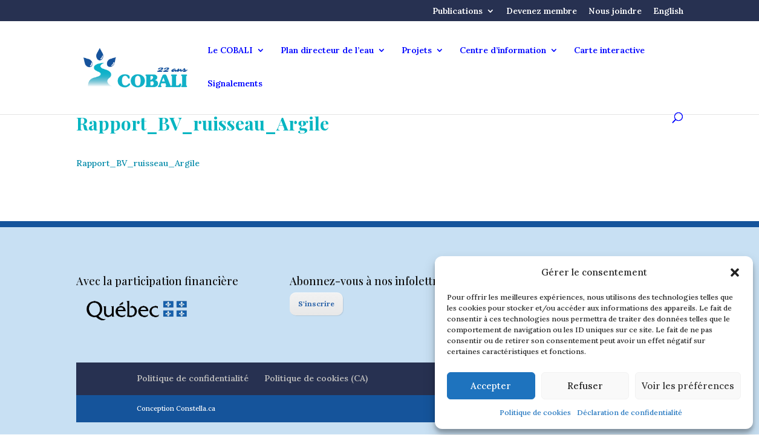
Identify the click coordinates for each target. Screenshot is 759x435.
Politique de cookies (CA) (316, 378)
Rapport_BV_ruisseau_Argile (138, 163)
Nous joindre (615, 11)
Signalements (234, 84)
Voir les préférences (688, 386)
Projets (417, 51)
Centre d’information (503, 51)
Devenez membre (541, 11)
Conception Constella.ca (176, 408)
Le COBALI (230, 51)
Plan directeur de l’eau (327, 51)
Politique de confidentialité (193, 378)
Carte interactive (609, 51)
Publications (457, 11)
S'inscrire (316, 303)
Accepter (491, 386)
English (668, 11)
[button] (735, 272)
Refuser (585, 386)
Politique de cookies (535, 412)
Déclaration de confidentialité (629, 412)
